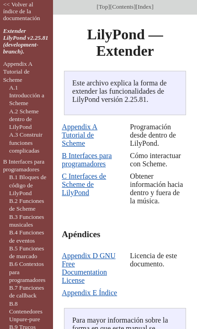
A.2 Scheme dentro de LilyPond (24, 119)
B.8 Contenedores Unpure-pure (26, 311)
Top (103, 6)
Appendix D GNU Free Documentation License (88, 268)
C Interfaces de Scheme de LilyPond (84, 184)
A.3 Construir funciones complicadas (26, 142)
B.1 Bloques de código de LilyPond (27, 185)
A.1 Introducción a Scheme (26, 95)
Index (144, 6)
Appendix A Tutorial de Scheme (79, 135)
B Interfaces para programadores (87, 160)
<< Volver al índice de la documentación (21, 11)
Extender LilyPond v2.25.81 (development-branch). (25, 41)
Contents (122, 6)
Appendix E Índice (89, 293)
